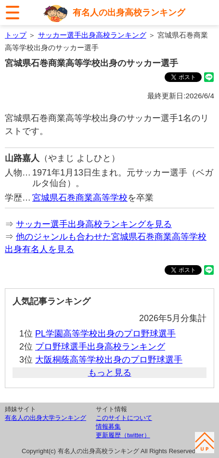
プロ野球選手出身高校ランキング (100, 346)
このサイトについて (124, 417)
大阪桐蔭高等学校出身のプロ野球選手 (108, 359)
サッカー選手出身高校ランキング (92, 35)
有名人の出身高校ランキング (129, 12)
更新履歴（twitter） (123, 435)
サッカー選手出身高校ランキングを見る (94, 224)
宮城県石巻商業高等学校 (80, 197)
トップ (15, 35)
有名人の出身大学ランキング (45, 417)
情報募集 (108, 426)
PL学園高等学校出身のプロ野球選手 (105, 333)
